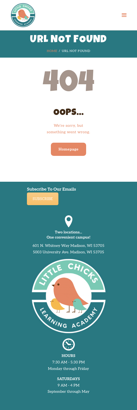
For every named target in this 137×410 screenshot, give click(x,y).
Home (52, 51)
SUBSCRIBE (43, 199)
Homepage (68, 149)
